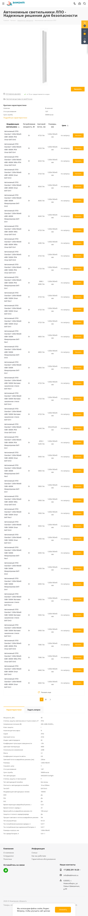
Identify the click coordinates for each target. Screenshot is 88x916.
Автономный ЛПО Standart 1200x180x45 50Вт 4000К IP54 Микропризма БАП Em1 (12, 442)
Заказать (78, 89)
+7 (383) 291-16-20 (71, 870)
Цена (65, 125)
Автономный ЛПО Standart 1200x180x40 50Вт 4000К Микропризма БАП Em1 (12, 486)
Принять (63, 910)
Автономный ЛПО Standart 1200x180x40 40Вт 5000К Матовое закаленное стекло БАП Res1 (12, 383)
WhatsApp (5, 870)
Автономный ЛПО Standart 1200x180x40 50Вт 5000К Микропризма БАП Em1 (12, 584)
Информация (38, 848)
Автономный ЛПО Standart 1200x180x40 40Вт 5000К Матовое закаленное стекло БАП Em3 (12, 398)
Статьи (34, 852)
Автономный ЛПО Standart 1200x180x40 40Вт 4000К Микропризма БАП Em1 (12, 216)
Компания (8, 848)
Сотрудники (8, 856)
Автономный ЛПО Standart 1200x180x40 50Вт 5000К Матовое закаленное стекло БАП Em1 (12, 630)
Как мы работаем (39, 856)
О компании (8, 852)
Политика (7, 859)
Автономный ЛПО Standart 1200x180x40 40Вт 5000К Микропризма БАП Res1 (12, 336)
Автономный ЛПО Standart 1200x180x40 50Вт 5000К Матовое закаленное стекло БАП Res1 (12, 599)
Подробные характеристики (15, 117)
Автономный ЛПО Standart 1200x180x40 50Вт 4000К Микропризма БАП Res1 (12, 470)
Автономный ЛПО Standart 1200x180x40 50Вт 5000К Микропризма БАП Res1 (12, 552)
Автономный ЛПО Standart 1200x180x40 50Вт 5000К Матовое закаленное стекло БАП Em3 (12, 615)
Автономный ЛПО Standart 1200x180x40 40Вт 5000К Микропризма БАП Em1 (12, 367)
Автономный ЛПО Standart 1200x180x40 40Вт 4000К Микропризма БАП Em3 (12, 200)
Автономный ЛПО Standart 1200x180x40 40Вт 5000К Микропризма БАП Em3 (12, 352)
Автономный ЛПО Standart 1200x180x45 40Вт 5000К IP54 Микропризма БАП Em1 (12, 282)
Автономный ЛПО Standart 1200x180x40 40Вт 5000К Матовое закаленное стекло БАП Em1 (12, 414)
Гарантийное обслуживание (44, 859)
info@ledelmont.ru (70, 875)
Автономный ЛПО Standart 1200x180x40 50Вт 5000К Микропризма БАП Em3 (12, 568)
